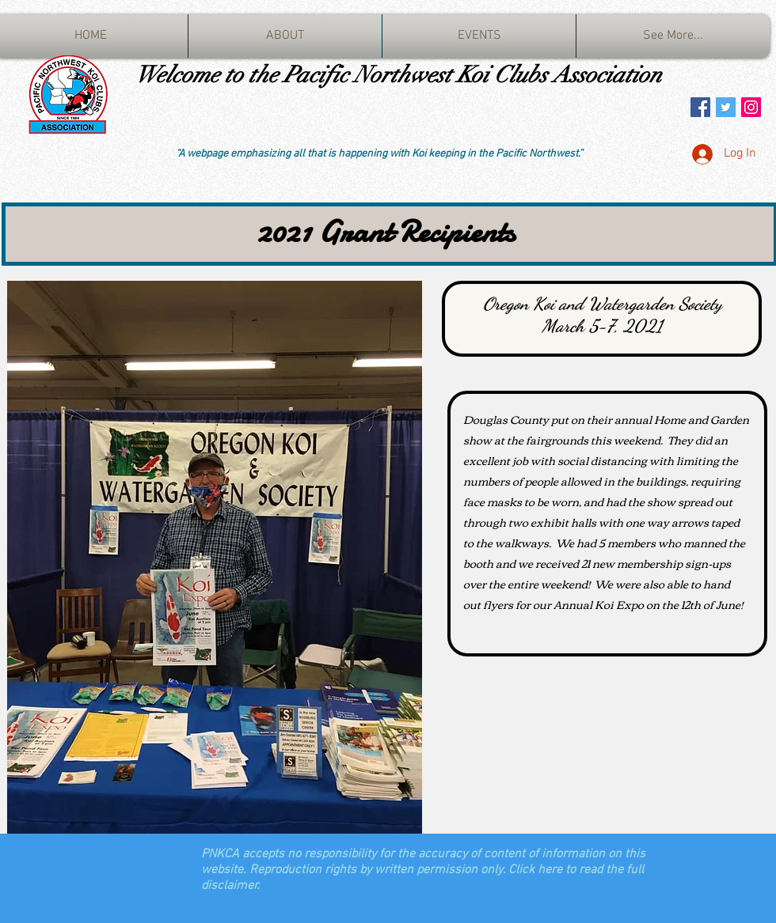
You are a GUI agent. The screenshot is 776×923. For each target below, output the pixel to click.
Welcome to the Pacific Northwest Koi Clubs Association (398, 75)
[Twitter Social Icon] (726, 107)
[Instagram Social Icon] (751, 107)
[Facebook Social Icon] (700, 107)
